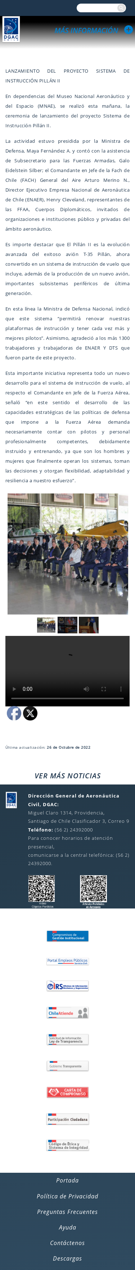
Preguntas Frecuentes (67, 1212)
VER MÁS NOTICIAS (68, 776)
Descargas (67, 1258)
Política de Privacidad (67, 1196)
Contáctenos (67, 1243)
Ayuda (67, 1227)
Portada (67, 1180)
